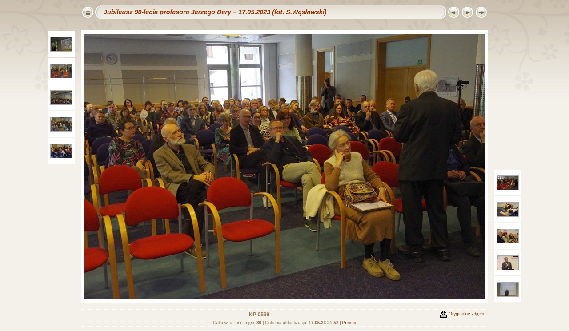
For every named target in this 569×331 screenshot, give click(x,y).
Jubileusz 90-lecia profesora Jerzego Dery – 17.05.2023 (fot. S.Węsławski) (215, 12)
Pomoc (349, 322)
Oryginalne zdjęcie (462, 313)
